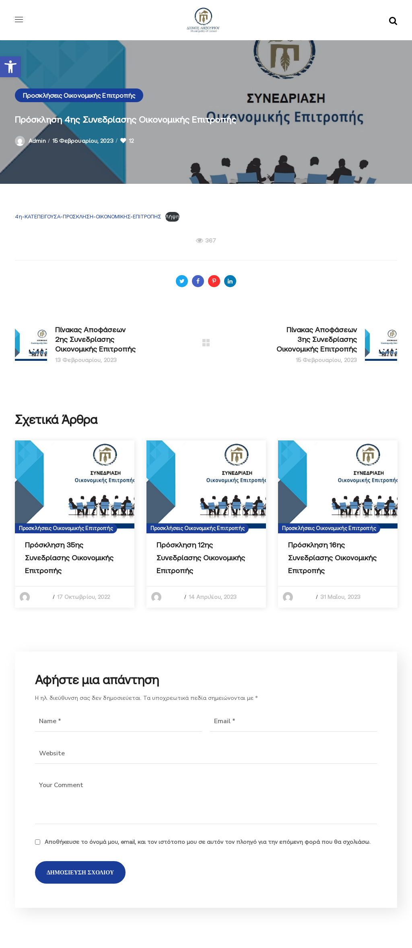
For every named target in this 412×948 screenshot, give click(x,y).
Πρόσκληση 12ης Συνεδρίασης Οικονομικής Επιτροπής (201, 558)
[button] (10, 66)
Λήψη (172, 217)
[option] (74, 524)
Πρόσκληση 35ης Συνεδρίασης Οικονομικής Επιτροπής (69, 558)
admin (37, 141)
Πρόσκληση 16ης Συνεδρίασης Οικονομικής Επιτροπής (332, 558)
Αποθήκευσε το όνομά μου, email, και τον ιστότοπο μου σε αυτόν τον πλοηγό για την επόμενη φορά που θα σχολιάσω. (208, 842)
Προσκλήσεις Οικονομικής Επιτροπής (79, 95)
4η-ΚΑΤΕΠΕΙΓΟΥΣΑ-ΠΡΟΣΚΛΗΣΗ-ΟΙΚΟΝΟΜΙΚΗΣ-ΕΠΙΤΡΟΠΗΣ (88, 217)
